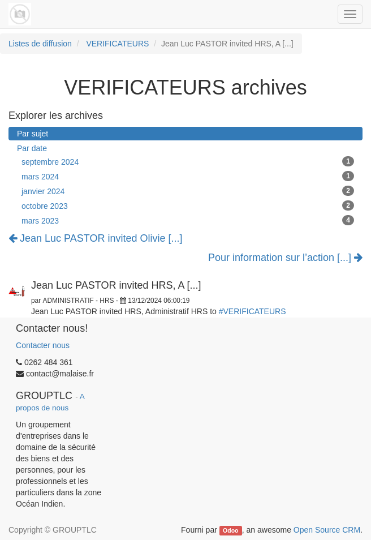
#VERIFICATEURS (252, 311)
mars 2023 (187, 220)
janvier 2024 (187, 191)
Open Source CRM (327, 529)
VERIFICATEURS (117, 43)
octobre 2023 (187, 205)
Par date (32, 148)
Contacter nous (43, 345)
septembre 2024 (187, 161)
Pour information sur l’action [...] (285, 257)
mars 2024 (187, 176)
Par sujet (32, 133)
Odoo (230, 530)
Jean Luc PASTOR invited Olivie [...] (95, 238)
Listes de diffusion (40, 43)
